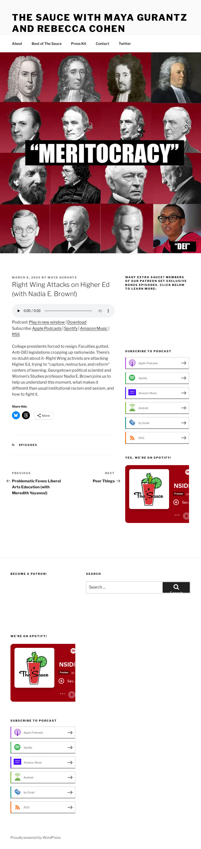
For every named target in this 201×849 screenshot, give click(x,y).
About (17, 43)
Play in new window (47, 322)
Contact (102, 43)
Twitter (125, 43)
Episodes (28, 445)
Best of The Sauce (47, 43)
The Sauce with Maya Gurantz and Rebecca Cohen (100, 23)
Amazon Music (94, 328)
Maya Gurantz (62, 277)
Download (77, 322)
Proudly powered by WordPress (35, 837)
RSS (16, 334)
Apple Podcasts (47, 328)
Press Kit (78, 43)
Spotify (71, 328)
